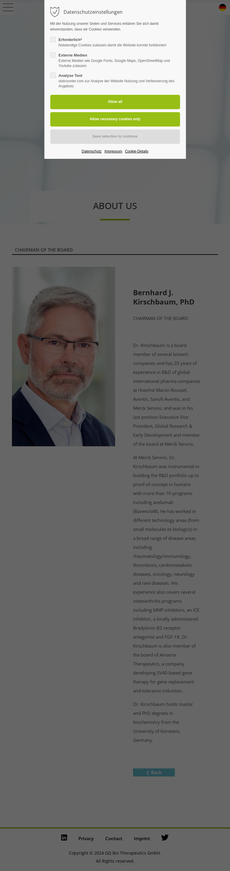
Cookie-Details (136, 151)
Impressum (113, 151)
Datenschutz (92, 151)
